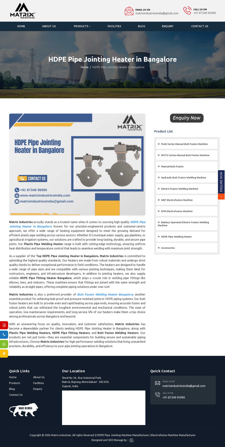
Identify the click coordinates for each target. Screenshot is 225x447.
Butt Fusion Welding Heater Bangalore (105, 299)
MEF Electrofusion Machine (182, 199)
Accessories (173, 247)
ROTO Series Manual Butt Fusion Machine (190, 155)
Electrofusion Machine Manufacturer (173, 435)
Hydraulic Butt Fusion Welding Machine (188, 177)
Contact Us (199, 26)
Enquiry (168, 26)
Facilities (114, 26)
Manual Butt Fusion (177, 166)
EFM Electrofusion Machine (182, 211)
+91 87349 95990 (173, 397)
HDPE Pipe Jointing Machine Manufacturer (123, 435)
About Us (49, 26)
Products (81, 26)
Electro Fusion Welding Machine (184, 188)
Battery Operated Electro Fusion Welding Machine (188, 224)
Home (21, 26)
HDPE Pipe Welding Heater (181, 236)
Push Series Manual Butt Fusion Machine (189, 144)
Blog (141, 26)
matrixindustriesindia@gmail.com (183, 385)
